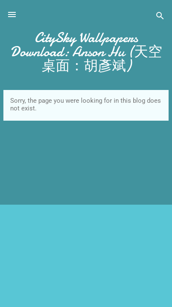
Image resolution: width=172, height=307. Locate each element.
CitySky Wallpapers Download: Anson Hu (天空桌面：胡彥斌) (86, 51)
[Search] (160, 17)
